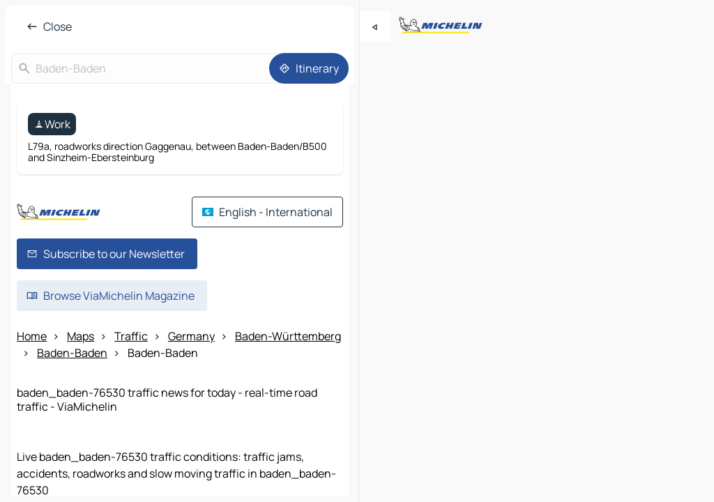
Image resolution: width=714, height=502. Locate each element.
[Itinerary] (309, 68)
